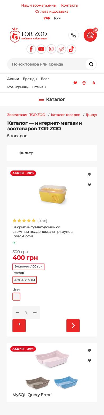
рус (57, 17)
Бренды (30, 79)
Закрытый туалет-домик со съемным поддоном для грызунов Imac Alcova (42, 231)
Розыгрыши (18, 87)
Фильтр (26, 153)
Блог (45, 79)
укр (47, 17)
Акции (13, 79)
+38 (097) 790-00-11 (73, 35)
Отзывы (39, 87)
